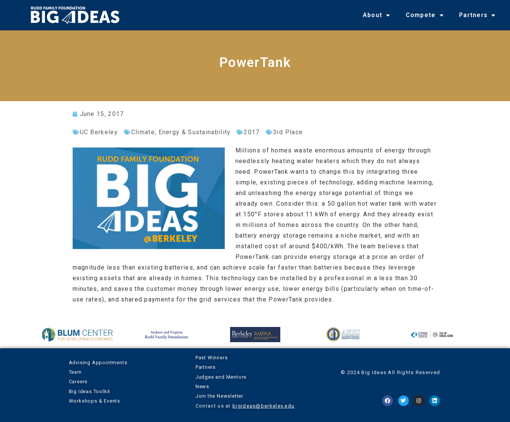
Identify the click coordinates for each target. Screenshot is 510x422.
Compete (425, 15)
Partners (477, 15)
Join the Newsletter (219, 396)
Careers (78, 381)
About (377, 15)
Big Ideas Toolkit (90, 391)
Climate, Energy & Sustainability (181, 132)
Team (75, 372)
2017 (251, 132)
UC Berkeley (99, 132)
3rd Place (288, 132)
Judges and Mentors (220, 377)
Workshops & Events (94, 401)
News (202, 386)
